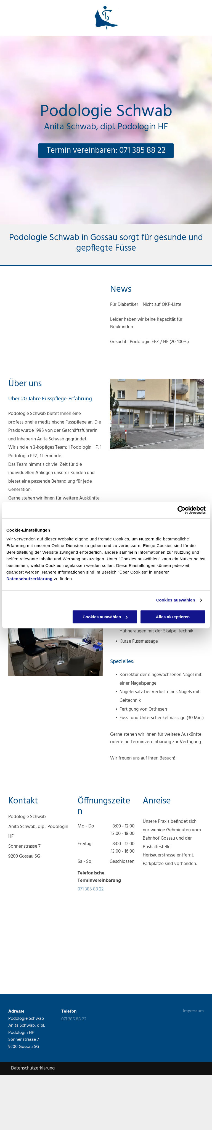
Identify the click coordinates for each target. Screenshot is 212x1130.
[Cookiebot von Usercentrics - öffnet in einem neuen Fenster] (181, 510)
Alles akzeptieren (173, 616)
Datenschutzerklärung (29, 578)
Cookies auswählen (175, 600)
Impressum (193, 1011)
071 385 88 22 (91, 889)
